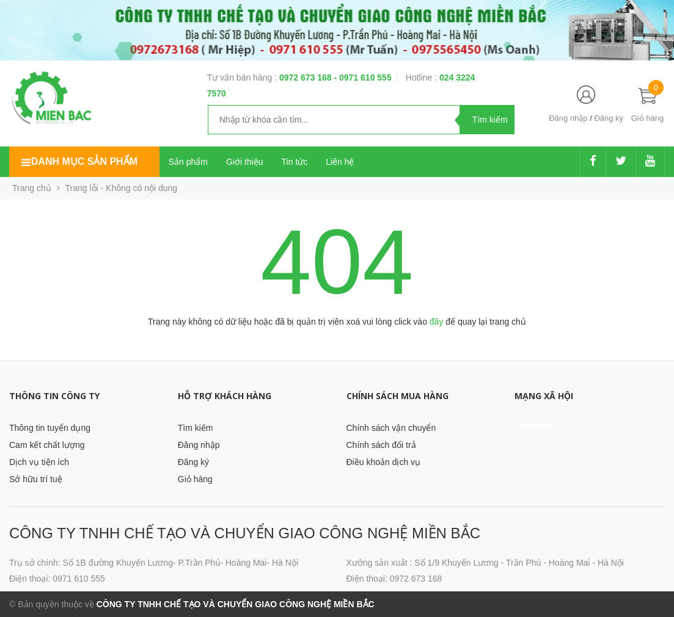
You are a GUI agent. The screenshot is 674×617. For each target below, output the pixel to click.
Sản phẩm (188, 162)
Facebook (533, 425)
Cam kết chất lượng (46, 445)
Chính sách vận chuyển (391, 428)
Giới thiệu (244, 162)
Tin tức (295, 162)
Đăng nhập (568, 118)
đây (437, 322)
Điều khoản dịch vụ (383, 462)
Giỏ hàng (195, 479)
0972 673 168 (306, 77)
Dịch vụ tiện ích (39, 462)
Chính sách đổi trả (381, 445)
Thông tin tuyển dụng (49, 428)
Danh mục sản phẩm (84, 161)
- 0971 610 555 (362, 77)
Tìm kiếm (195, 428)
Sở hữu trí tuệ (35, 479)
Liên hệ (340, 162)
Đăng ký (608, 118)
